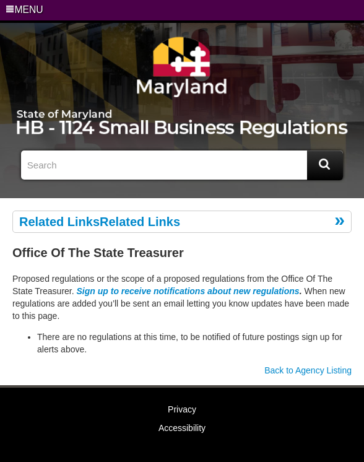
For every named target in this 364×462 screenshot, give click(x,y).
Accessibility (182, 428)
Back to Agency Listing (308, 370)
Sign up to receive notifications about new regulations (188, 291)
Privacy (182, 409)
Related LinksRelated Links (99, 222)
